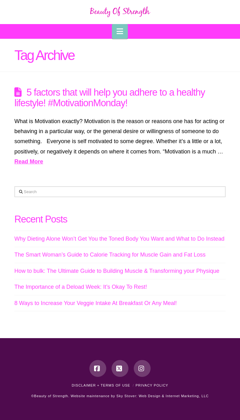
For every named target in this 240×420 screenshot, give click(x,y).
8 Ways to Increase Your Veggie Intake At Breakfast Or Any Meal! (95, 303)
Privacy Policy (152, 385)
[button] (120, 31)
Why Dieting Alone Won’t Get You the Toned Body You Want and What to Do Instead (119, 239)
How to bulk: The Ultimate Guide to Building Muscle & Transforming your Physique (116, 271)
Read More (28, 161)
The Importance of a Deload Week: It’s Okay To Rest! (80, 287)
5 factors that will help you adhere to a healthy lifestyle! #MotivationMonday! (109, 97)
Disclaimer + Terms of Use (101, 385)
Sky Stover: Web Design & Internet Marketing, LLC (163, 396)
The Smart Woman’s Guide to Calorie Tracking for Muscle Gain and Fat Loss (110, 255)
